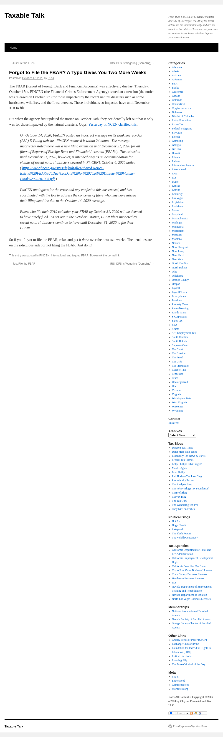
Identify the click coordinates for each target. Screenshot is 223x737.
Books (175, 87)
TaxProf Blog (179, 492)
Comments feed (180, 684)
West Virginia (179, 402)
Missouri (177, 234)
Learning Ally (179, 660)
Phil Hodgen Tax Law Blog (187, 476)
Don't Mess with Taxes (184, 451)
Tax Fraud (177, 357)
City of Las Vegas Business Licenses (192, 570)
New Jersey (178, 251)
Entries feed (178, 680)
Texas (175, 378)
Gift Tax (176, 149)
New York (177, 259)
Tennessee (177, 373)
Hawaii (176, 153)
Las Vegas (177, 198)
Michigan (177, 222)
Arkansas (177, 79)
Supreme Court (180, 345)
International (58, 255)
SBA (174, 324)
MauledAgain (179, 468)
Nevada (176, 243)
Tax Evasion (178, 353)
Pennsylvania (179, 296)
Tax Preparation (180, 365)
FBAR (85, 255)
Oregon (176, 283)
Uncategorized (180, 382)
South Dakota (179, 341)
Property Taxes (180, 304)
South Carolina (180, 337)
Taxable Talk (25, 15)
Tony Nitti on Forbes (183, 509)
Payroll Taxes (179, 292)
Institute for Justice (182, 656)
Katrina (176, 189)
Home (14, 47)
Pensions (177, 300)
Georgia (176, 144)
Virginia (176, 394)
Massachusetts (180, 218)
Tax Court (177, 349)
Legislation (178, 202)
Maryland (177, 214)
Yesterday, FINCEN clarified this (112, 124)
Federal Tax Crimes (182, 460)
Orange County (180, 279)
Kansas (176, 185)
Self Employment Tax (184, 333)
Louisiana (177, 206)
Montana (177, 239)
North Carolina (180, 263)
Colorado (177, 100)
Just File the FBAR (22, 63)
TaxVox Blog (179, 496)
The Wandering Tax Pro (185, 504)
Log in (175, 676)
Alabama (177, 67)
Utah (174, 386)
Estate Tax (177, 124)
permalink (113, 255)
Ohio (174, 271)
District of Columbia (183, 116)
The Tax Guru (179, 500)
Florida (176, 136)
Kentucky (177, 194)
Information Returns (183, 165)
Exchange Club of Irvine (185, 643)
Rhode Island (179, 312)
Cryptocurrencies (181, 108)
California (177, 91)
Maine (175, 210)
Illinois (176, 157)
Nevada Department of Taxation (189, 594)
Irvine (175, 181)
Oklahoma (177, 275)
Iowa (174, 173)
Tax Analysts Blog (182, 484)
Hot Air (176, 521)
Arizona (176, 75)
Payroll (176, 288)
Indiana (176, 161)
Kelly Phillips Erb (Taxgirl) (187, 464)
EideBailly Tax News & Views (188, 455)
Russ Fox (173, 422)
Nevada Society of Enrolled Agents (191, 619)
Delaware (177, 112)
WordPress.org (180, 688)
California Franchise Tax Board (189, 566)
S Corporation (180, 316)
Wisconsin (177, 406)
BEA (174, 83)
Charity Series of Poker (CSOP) (189, 639)
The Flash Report (181, 533)
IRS (174, 177)
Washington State (181, 398)
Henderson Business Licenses (188, 578)
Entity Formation (181, 120)
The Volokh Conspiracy (185, 537)
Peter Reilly (178, 472)
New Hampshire (181, 247)
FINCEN (44, 255)
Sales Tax (177, 320)
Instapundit (178, 529)
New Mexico (179, 255)
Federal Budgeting (182, 128)
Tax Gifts (177, 361)
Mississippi (178, 230)
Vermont (176, 390)
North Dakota (179, 267)
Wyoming (177, 410)
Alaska (176, 71)
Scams (175, 328)
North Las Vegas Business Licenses (191, 599)
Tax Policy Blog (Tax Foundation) (190, 488)
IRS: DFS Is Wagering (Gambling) (132, 63)
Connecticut (178, 104)
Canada (176, 95)
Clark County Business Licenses (190, 574)
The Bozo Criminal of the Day (188, 664)
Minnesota (178, 226)
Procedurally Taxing (183, 480)
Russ (51, 78)
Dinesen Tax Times (182, 447)
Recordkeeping (180, 308)
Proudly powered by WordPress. (190, 726)
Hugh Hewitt (179, 525)
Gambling (177, 140)
